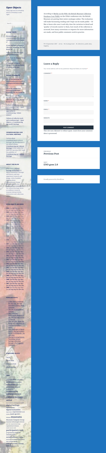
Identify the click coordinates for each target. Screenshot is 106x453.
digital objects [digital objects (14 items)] (9, 412)
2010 (7, 271)
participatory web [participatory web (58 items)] (14, 430)
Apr (19, 248)
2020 (7, 232)
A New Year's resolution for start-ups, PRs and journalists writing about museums (16, 304)
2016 (7, 248)
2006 (7, 287)
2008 (7, 279)
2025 (7, 212)
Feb (13, 208)
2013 (7, 260)
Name (46, 101)
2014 (7, 256)
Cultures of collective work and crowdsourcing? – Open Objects (15, 107)
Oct (17, 214)
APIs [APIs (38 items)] (14, 379)
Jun (7, 218)
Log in (8, 357)
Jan (11, 216)
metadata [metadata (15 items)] (8, 417)
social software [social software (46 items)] (12, 437)
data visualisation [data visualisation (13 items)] (10, 402)
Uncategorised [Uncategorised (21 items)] (16, 439)
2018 (7, 240)
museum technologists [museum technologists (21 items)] (13, 422)
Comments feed (11, 364)
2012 (7, 264)
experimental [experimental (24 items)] (17, 412)
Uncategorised (69, 44)
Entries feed (10, 360)
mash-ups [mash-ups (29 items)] (13, 414)
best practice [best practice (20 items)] (18, 382)
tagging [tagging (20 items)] (21, 437)
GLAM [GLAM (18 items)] (23, 412)
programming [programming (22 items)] (10, 432)
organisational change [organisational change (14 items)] (15, 424)
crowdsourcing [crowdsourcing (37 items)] (12, 391)
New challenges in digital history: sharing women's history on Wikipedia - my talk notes (16, 332)
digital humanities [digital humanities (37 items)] (13, 410)
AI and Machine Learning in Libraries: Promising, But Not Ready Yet (15, 47)
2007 (7, 283)
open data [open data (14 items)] (8, 424)
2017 (7, 244)
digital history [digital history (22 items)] (10, 407)
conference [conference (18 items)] (18, 385)
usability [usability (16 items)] (23, 439)
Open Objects (13, 7)
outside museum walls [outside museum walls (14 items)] (11, 427)
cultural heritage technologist (13, 169)
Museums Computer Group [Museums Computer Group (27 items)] (15, 420)
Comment (48, 73)
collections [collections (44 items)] (10, 384)
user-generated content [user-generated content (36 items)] (15, 443)
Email (46, 109)
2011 (7, 267)
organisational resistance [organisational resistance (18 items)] (12, 426)
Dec (23, 234)
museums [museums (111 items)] (16, 417)
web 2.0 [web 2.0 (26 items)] (8, 446)
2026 (7, 208)
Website (47, 118)
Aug (12, 222)
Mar (16, 212)
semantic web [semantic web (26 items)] (10, 435)
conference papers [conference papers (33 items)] (13, 387)
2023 (7, 220)
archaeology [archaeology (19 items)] (19, 379)
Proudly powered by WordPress (54, 179)
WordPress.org (11, 367)
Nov (20, 222)
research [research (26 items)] (17, 433)
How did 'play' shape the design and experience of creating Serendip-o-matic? (16, 324)
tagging (46, 46)
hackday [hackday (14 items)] (8, 414)
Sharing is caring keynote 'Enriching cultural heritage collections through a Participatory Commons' (16, 341)
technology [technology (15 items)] (8, 439)
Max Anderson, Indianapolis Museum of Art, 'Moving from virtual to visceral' (16, 316)
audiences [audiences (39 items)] (10, 382)
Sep (15, 218)
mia (61, 44)
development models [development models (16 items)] (19, 403)
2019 (7, 236)
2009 (7, 275)
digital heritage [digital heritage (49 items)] (12, 405)
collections (80, 44)
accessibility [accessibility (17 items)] (9, 379)
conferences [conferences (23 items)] (9, 389)
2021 (7, 228)
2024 (7, 216)
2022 (7, 224)
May (22, 228)
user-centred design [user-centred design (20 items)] (11, 441)
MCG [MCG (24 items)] (18, 414)
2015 (7, 252)
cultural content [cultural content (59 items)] (13, 394)
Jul (9, 238)
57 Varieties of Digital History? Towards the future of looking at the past (15, 65)
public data (88, 44)
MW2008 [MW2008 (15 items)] (22, 422)
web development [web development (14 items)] (15, 445)
